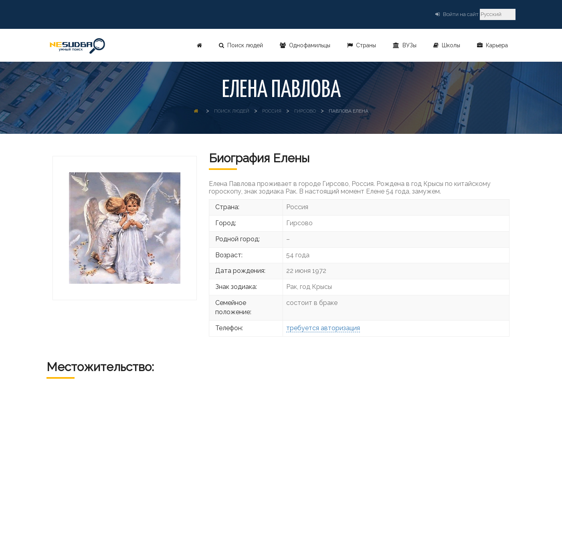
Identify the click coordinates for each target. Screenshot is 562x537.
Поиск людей (241, 45)
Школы (446, 45)
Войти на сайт (461, 14)
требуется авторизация (323, 328)
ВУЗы (404, 45)
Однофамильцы (305, 45)
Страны (361, 45)
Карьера (492, 45)
